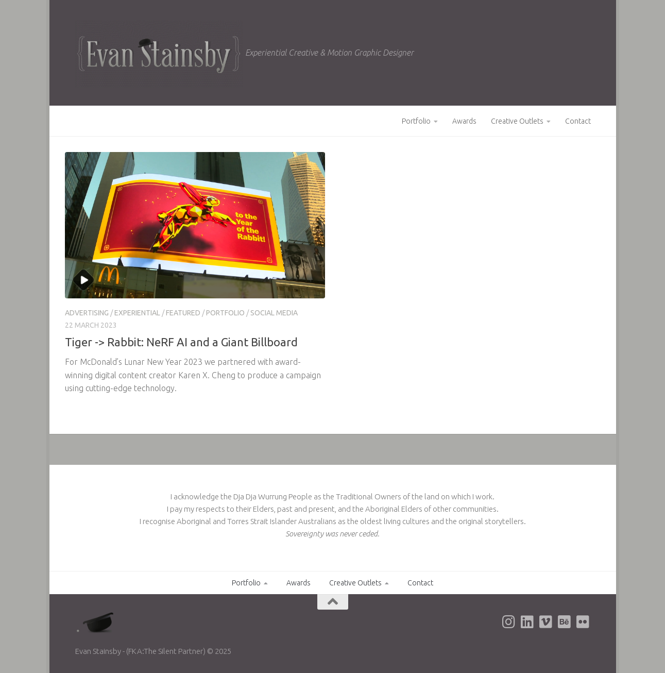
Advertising (87, 313)
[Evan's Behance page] (564, 622)
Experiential (137, 313)
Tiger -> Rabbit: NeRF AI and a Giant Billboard (181, 341)
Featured (183, 313)
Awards (464, 121)
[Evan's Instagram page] (509, 622)
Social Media (274, 313)
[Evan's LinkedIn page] (527, 622)
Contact (578, 121)
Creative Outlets (517, 121)
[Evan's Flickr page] (583, 622)
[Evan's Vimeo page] (546, 622)
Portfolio (416, 121)
